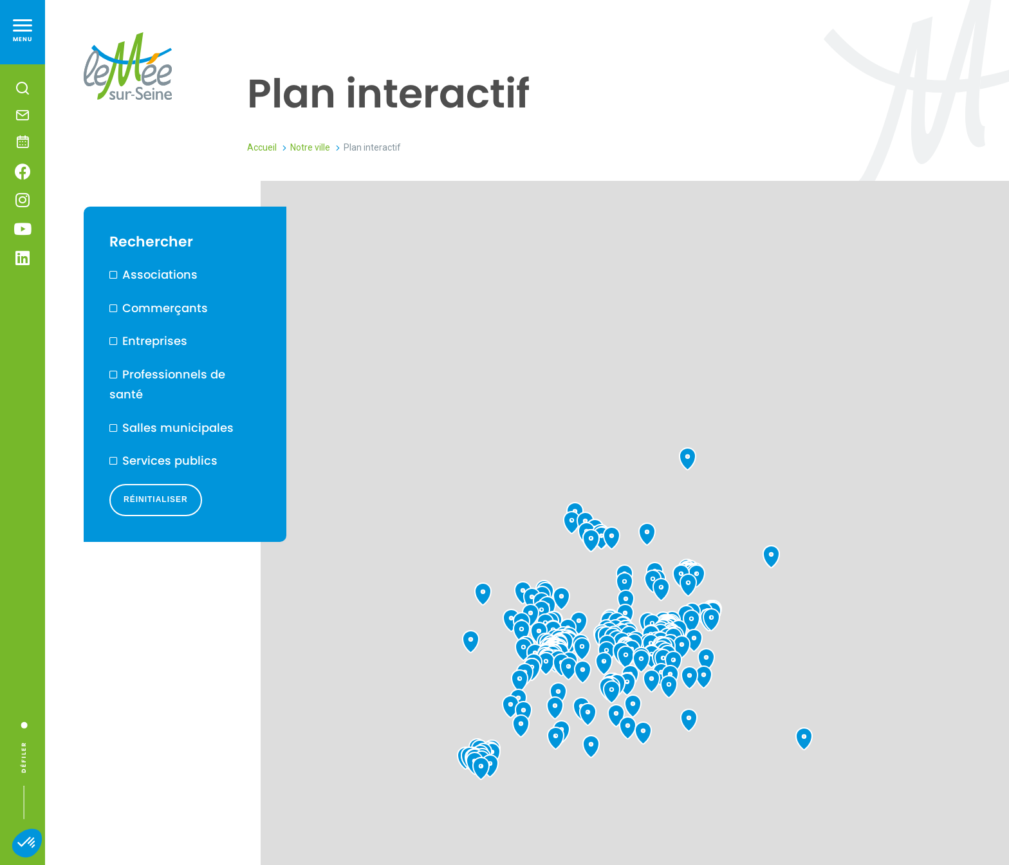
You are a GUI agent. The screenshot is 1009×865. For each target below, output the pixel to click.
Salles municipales (178, 428)
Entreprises (154, 341)
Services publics (170, 460)
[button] (27, 843)
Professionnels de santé (167, 384)
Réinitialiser (156, 499)
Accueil (262, 147)
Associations (160, 274)
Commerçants (165, 308)
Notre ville (310, 147)
